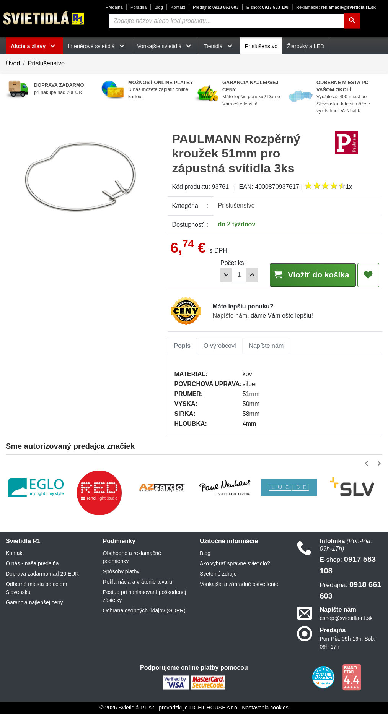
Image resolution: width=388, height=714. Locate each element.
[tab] (182, 346)
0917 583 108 (267, 7)
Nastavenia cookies (265, 708)
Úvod (13, 63)
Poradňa (138, 7)
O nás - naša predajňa (32, 564)
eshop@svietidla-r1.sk (346, 618)
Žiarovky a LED (305, 46)
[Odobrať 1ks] (219, 275)
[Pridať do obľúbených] (368, 275)
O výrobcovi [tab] (220, 346)
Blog (158, 7)
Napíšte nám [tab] (266, 346)
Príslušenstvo (261, 46)
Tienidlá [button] (219, 46)
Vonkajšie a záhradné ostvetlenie (239, 584)
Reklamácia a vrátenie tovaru (137, 582)
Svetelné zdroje (218, 574)
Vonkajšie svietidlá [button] (165, 46)
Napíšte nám (230, 316)
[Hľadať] (352, 21)
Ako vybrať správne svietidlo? (235, 564)
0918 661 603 (215, 7)
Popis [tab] (182, 346)
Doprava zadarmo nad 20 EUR (42, 574)
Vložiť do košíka (309, 274)
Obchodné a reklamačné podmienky (132, 557)
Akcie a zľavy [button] (34, 46)
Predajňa (114, 7)
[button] (368, 464)
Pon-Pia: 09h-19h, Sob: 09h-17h (348, 643)
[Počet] (232, 275)
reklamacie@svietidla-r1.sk (336, 7)
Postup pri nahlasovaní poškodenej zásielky (144, 596)
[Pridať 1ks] (245, 275)
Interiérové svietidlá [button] (97, 46)
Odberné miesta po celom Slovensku (36, 588)
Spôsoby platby (121, 572)
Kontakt (178, 7)
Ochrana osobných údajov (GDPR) (144, 611)
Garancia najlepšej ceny (34, 603)
